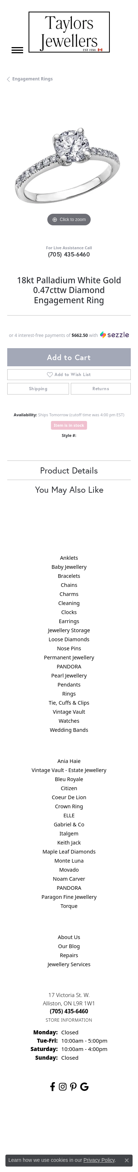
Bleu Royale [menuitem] (69, 779)
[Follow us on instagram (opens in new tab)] (62, 1087)
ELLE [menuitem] (68, 815)
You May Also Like (69, 489)
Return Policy (50, 1120)
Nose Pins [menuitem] (69, 648)
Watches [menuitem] (69, 720)
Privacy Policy (87, 1120)
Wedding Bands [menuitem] (69, 729)
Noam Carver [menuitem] (69, 878)
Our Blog (69, 946)
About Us (69, 937)
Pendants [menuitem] (69, 684)
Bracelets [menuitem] (69, 575)
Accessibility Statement (93, 1134)
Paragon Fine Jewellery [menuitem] (69, 896)
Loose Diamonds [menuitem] (69, 639)
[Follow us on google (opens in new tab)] (84, 1087)
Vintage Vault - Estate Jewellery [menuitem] (69, 770)
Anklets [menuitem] (69, 557)
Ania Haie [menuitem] (69, 761)
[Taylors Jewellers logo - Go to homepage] (69, 32)
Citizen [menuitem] (69, 788)
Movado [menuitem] (69, 869)
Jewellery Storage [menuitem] (69, 630)
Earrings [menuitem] (69, 621)
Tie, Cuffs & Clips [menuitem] (69, 702)
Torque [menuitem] (68, 905)
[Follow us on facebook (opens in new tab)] (52, 1087)
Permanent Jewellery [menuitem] (69, 657)
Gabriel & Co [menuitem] (69, 824)
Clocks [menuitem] (69, 612)
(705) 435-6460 (69, 254)
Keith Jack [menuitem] (69, 842)
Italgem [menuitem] (69, 833)
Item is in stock (69, 425)
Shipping (38, 388)
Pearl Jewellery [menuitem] (69, 675)
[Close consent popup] (127, 1160)
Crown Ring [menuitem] (69, 806)
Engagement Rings (32, 79)
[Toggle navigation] (17, 50)
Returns (100, 388)
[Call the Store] (69, 1011)
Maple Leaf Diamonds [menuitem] (68, 851)
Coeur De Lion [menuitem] (69, 797)
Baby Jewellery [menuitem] (68, 566)
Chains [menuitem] (69, 584)
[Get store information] (69, 1020)
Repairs (69, 955)
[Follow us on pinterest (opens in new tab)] (73, 1087)
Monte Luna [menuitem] (68, 860)
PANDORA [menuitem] (69, 666)
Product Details (69, 470)
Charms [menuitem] (69, 594)
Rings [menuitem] (69, 693)
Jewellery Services (69, 964)
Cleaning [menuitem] (68, 603)
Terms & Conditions (40, 1134)
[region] (69, 166)
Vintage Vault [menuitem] (69, 711)
